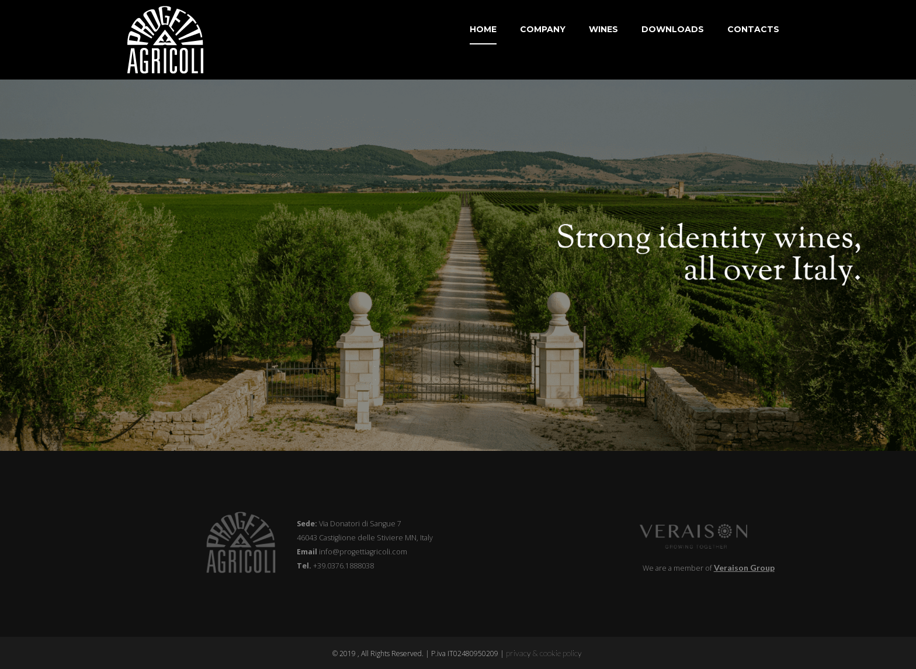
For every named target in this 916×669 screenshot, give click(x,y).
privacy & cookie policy (545, 653)
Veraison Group (744, 568)
